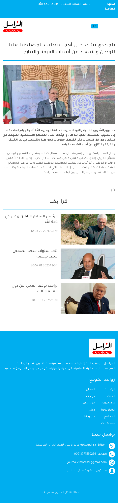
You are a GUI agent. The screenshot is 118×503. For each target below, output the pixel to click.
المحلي (90, 389)
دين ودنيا (89, 417)
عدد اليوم (89, 403)
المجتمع (109, 417)
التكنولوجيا (108, 410)
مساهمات (108, 423)
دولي (92, 410)
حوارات (90, 396)
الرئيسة (110, 389)
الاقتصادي (108, 403)
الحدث (111, 396)
